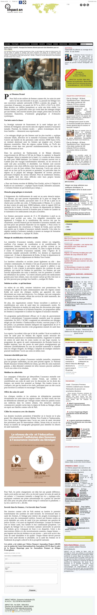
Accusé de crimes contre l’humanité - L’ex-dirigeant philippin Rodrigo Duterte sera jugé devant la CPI (86, 385)
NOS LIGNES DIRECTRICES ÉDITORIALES (76, 493)
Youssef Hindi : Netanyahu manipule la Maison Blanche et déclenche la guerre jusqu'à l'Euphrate (72, 320)
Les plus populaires (84, 299)
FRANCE (68, 198)
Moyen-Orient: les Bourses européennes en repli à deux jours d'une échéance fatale (77, 265)
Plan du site (8, 611)
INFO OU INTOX (69, 162)
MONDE (55, 44)
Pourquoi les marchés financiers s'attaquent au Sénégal (84, 318)
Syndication (17, 611)
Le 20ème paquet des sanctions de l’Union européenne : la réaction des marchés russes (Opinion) (77, 421)
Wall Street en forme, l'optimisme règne (74, 246)
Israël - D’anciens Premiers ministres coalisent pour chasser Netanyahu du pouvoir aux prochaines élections (77, 346)
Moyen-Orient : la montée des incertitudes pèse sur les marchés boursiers (77, 262)
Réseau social (4, 1)
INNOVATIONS (73, 44)
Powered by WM (24, 611)
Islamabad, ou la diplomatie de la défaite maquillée (77, 473)
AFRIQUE (49, 44)
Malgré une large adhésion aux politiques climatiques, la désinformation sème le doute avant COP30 (78, 169)
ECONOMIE (34, 44)
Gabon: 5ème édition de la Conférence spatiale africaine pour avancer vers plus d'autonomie (78, 230)
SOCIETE (42, 44)
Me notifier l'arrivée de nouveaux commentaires (20, 586)
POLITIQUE (15, 44)
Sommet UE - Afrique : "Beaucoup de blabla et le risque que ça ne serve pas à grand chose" (79, 290)
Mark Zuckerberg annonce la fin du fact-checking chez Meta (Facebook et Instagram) (77, 189)
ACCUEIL (7, 44)
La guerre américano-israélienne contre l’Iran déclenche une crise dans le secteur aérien (78, 374)
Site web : (7, 567)
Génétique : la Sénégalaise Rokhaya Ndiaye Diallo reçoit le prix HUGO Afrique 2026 (78, 412)
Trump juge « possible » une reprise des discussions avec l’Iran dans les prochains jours (78, 219)
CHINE (67, 204)
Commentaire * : (9, 571)
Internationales (70, 338)
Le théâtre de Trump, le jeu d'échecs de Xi (86, 463)
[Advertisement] (48, 27)
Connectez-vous (92, 1)
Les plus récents (70, 299)
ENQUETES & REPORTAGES (74, 92)
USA (67, 201)
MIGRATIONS (63, 44)
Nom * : (6, 559)
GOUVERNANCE (25, 44)
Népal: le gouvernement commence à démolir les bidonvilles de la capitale (77, 360)
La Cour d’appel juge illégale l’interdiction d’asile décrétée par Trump (78, 366)
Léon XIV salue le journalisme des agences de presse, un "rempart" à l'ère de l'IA (78, 187)
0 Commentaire (67, 292)
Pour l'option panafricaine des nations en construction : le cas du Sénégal (86, 455)
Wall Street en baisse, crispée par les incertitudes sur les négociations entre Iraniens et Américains (78, 259)
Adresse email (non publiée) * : (13, 563)
